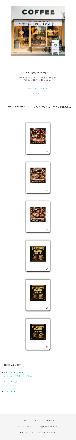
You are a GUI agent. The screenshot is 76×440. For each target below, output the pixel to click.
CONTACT (50, 421)
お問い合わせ (38, 93)
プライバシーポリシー (25, 427)
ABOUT (36, 421)
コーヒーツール (9, 391)
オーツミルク (28, 376)
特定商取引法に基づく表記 (49, 427)
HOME (24, 421)
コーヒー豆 (8, 376)
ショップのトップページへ (38, 88)
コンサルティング (10, 382)
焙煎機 (17, 376)
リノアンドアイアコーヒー (13, 372)
